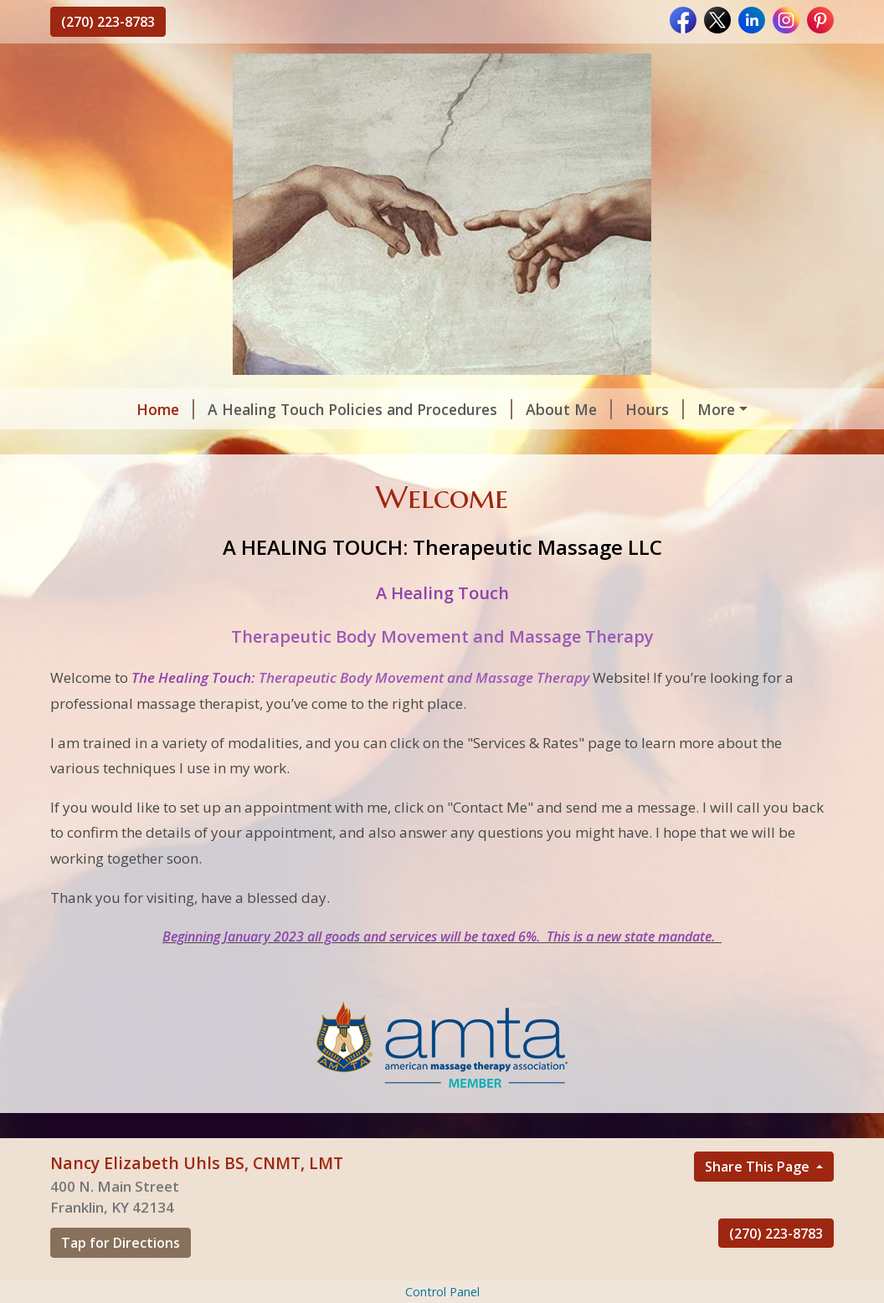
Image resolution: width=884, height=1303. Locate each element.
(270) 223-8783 (108, 22)
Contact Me (113, 444)
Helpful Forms (683, 409)
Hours (581, 409)
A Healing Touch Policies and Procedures (287, 409)
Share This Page (759, 1202)
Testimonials (228, 444)
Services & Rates (353, 444)
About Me (496, 409)
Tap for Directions (120, 1278)
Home (92, 409)
